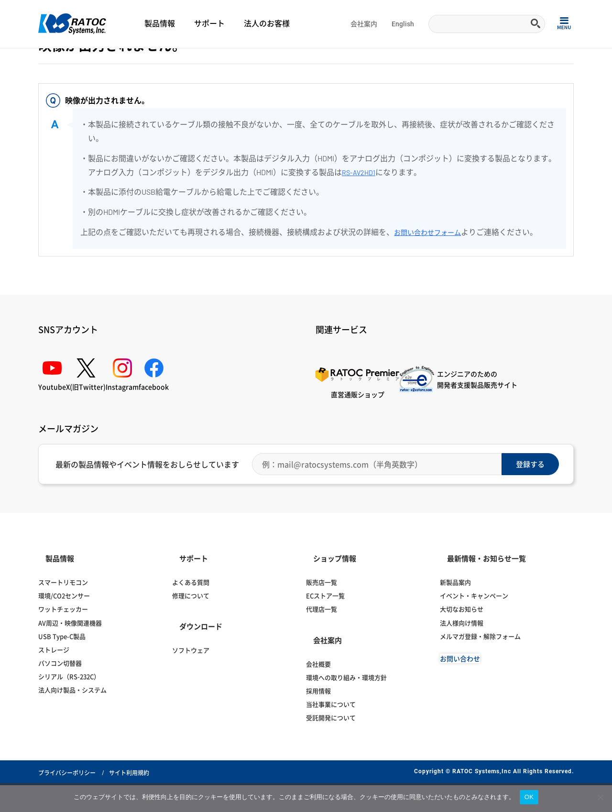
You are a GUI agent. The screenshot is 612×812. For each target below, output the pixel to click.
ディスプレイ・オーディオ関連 (136, 60)
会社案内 (363, 24)
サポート (209, 23)
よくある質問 (76, 60)
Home (45, 60)
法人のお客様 (267, 23)
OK (529, 797)
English (403, 24)
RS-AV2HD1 (360, 228)
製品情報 (159, 23)
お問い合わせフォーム (432, 288)
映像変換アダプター (203, 60)
